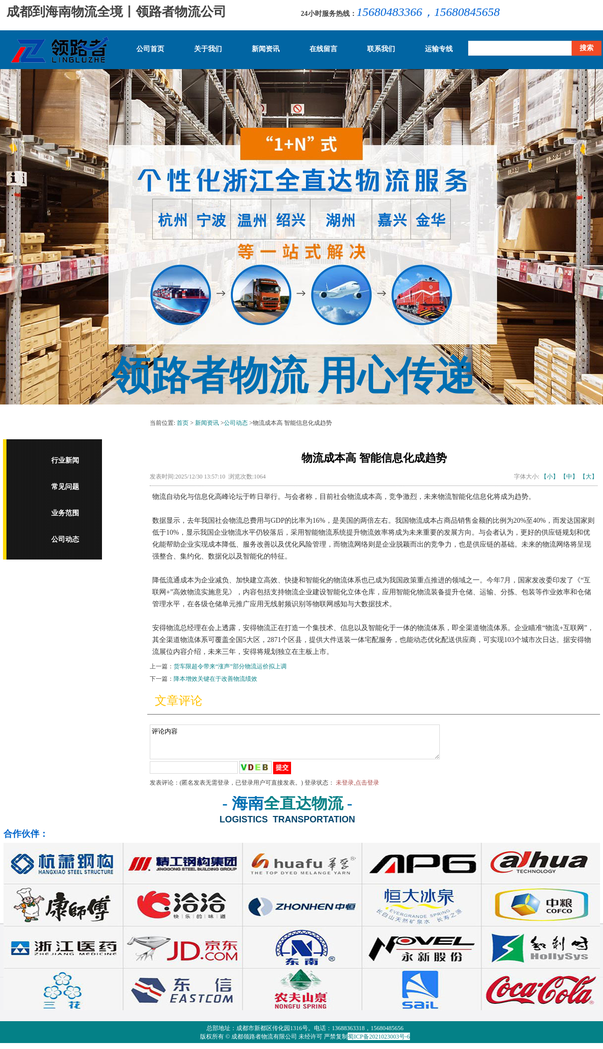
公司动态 (65, 539)
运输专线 (439, 49)
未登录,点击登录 (357, 788)
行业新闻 (65, 460)
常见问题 (65, 486)
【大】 (589, 476)
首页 (183, 422)
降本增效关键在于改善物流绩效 (215, 678)
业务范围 (65, 513)
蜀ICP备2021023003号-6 (379, 1042)
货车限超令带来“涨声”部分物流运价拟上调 (230, 666)
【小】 (550, 476)
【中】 (569, 476)
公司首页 (150, 49)
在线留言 (323, 49)
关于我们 (208, 49)
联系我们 (381, 49)
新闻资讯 (266, 49)
